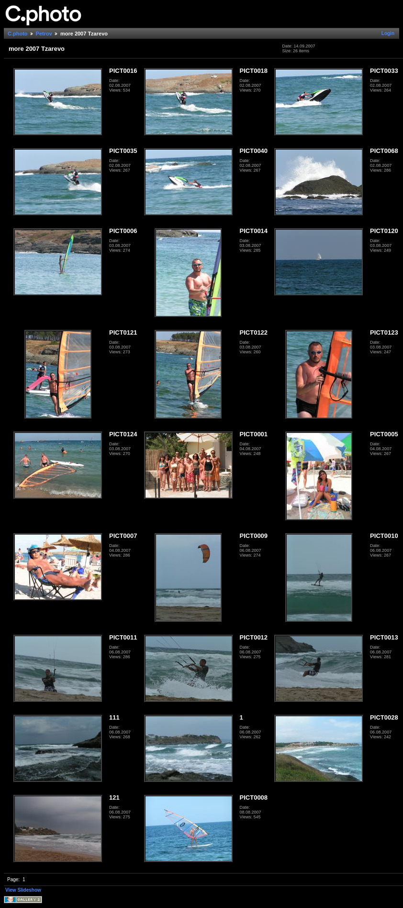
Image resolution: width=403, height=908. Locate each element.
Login (387, 33)
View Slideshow (23, 890)
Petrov (44, 33)
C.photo (18, 33)
